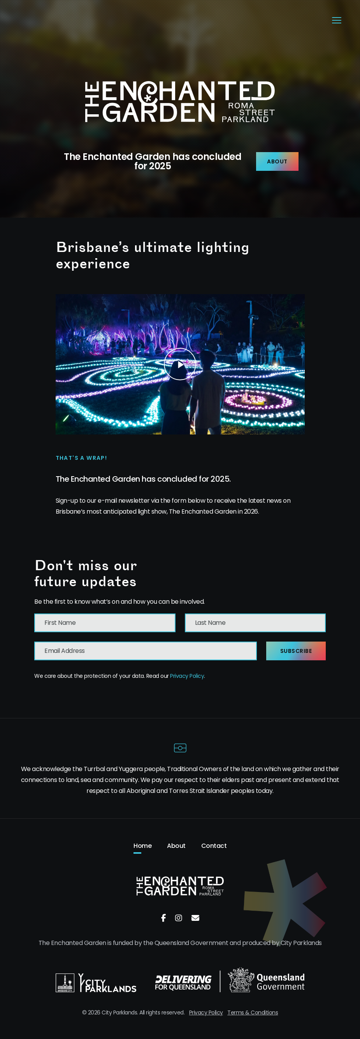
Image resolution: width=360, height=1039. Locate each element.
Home (142, 846)
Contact (214, 846)
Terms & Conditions (252, 1012)
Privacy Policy (187, 676)
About (277, 161)
